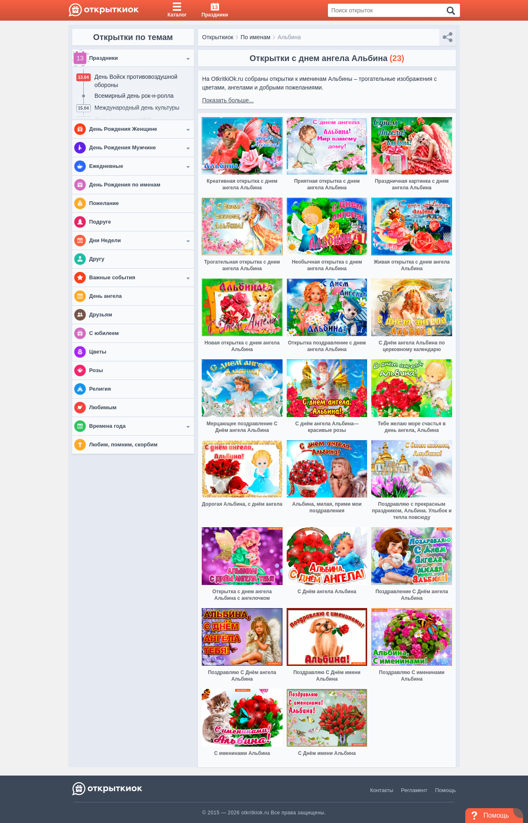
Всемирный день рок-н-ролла (134, 95)
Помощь (445, 790)
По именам (255, 37)
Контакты (381, 790)
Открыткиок (217, 37)
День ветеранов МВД (122, 119)
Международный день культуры (136, 107)
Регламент (414, 790)
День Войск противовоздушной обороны (135, 80)
